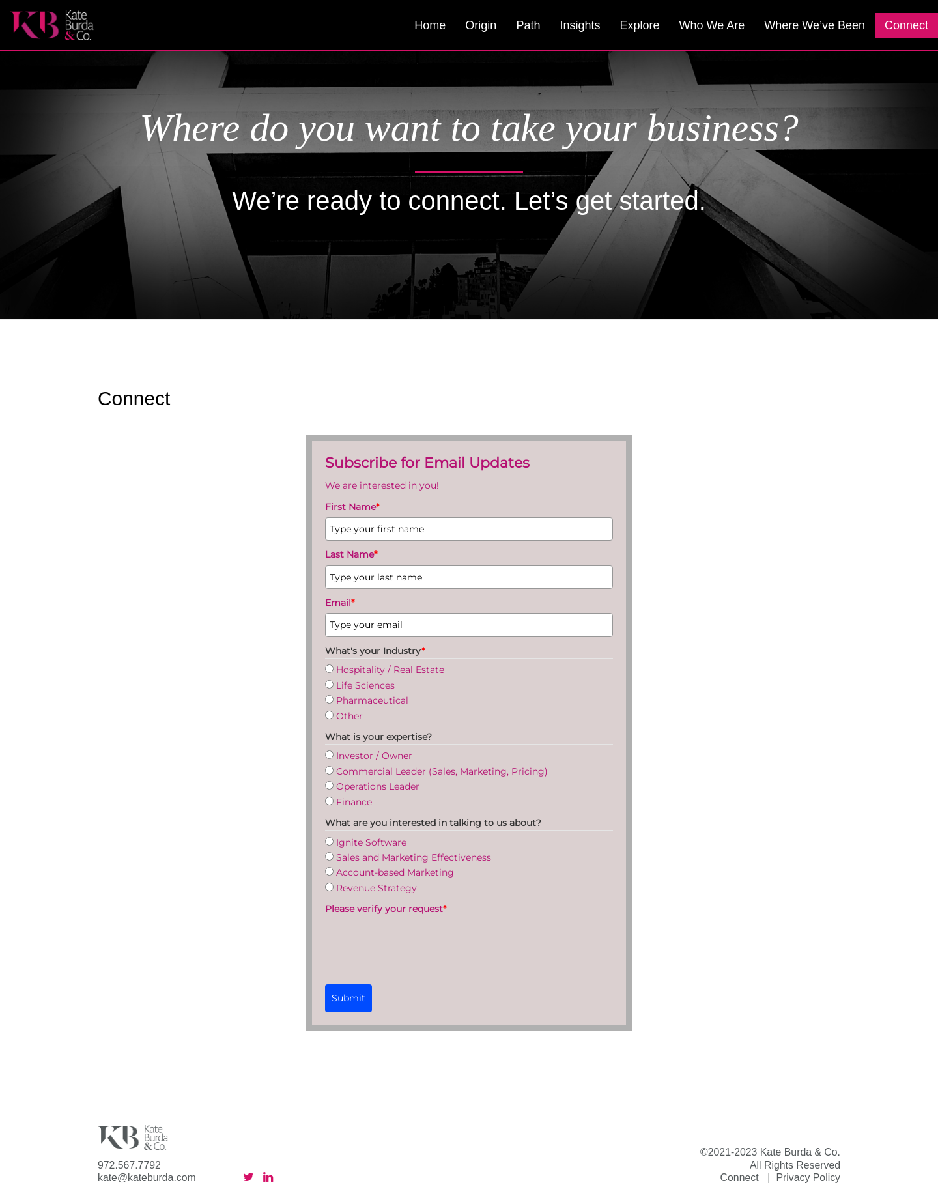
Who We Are (712, 25)
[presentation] (424, 944)
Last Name (351, 554)
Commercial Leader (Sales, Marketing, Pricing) (442, 771)
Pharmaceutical (372, 700)
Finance (354, 802)
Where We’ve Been (814, 25)
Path (528, 25)
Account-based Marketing (395, 872)
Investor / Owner (374, 756)
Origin (480, 25)
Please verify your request (385, 909)
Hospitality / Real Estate (390, 670)
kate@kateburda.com (147, 1177)
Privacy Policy (808, 1177)
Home (430, 25)
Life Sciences (365, 685)
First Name (352, 507)
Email (339, 602)
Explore (639, 25)
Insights (580, 25)
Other (349, 716)
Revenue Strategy (376, 888)
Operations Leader (377, 786)
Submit (348, 998)
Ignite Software (371, 842)
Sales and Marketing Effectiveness (413, 857)
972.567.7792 (129, 1165)
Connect (906, 25)
